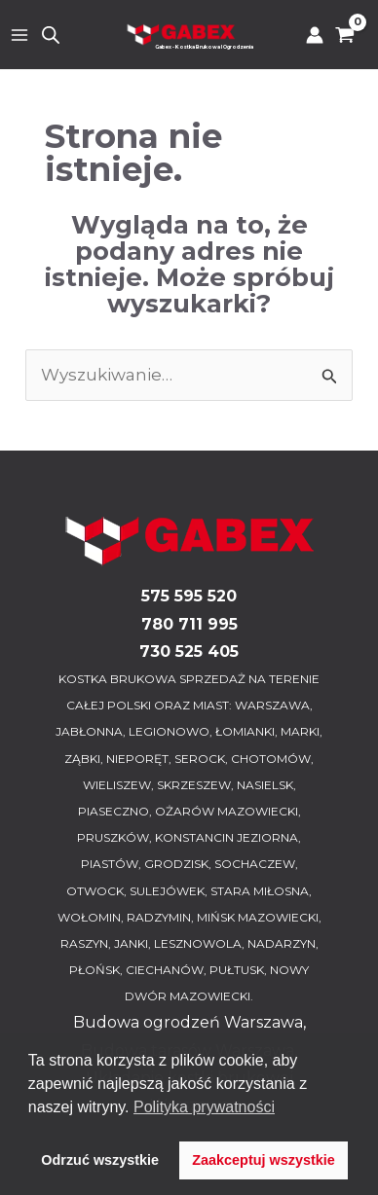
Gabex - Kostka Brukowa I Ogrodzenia (204, 47)
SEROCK (199, 758)
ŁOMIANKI (245, 731)
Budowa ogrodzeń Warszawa (188, 1022)
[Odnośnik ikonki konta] (314, 35)
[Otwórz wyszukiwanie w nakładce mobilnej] (50, 35)
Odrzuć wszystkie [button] (100, 1160)
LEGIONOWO (169, 731)
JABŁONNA (89, 731)
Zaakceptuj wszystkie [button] (263, 1160)
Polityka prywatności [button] (204, 1107)
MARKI (300, 731)
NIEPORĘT (137, 758)
